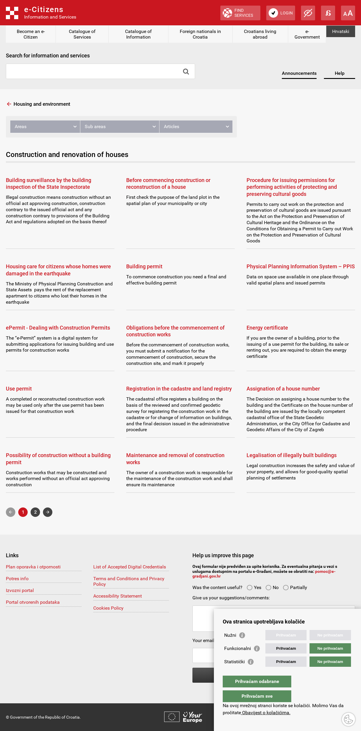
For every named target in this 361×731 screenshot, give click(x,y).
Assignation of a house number (283, 389)
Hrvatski (340, 31)
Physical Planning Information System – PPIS (301, 266)
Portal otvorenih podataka (33, 602)
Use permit (19, 389)
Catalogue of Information (138, 34)
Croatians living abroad (260, 34)
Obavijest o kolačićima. (265, 712)
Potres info (17, 578)
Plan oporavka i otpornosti (33, 567)
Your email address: (212, 640)
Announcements (299, 73)
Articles (171, 126)
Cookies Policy (108, 608)
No (272, 587)
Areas (20, 126)
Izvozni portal (20, 590)
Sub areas (95, 126)
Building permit (144, 266)
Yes (254, 587)
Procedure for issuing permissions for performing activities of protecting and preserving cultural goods (292, 187)
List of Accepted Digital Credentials (129, 567)
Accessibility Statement (117, 596)
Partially (295, 587)
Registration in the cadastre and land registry (179, 389)
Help (340, 73)
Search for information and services (48, 55)
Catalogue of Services (82, 34)
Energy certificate (267, 328)
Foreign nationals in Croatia (200, 34)
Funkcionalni (237, 660)
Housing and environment (42, 104)
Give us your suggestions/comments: (231, 598)
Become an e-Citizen (31, 34)
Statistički (234, 673)
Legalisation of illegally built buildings (292, 455)
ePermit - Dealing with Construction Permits (58, 328)
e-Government (307, 34)
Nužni (230, 647)
